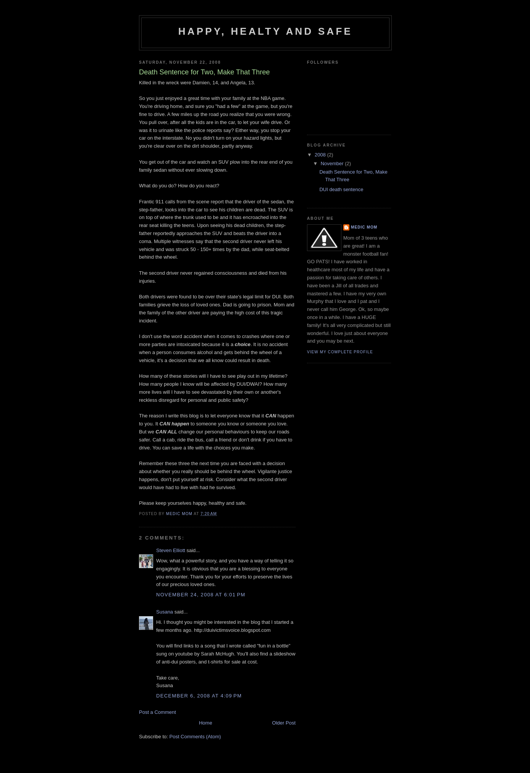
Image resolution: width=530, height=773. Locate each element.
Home (205, 723)
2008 (321, 155)
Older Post (284, 723)
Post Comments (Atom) (195, 736)
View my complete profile (340, 352)
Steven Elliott (170, 550)
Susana (164, 612)
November (333, 163)
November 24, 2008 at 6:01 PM (201, 594)
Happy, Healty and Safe (265, 31)
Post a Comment (157, 712)
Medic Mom (364, 227)
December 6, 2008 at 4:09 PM (199, 696)
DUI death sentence (341, 189)
